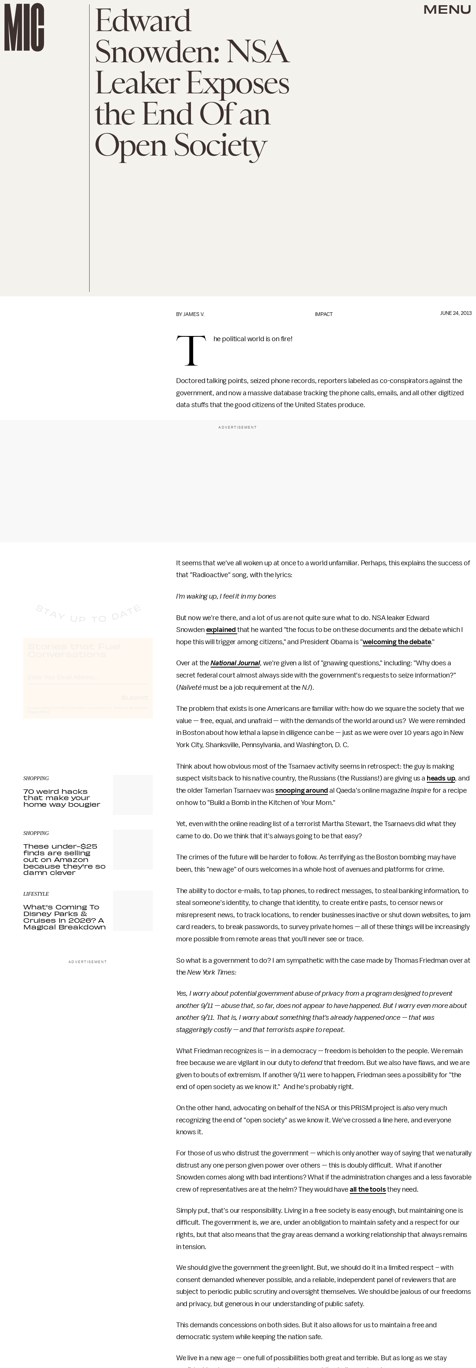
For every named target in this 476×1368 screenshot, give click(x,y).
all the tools (368, 1189)
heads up (441, 778)
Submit (134, 704)
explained (221, 629)
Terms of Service (127, 714)
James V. (193, 314)
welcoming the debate (397, 642)
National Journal (235, 663)
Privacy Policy (38, 718)
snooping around (301, 790)
